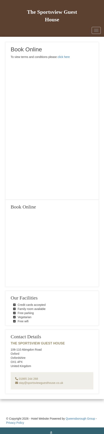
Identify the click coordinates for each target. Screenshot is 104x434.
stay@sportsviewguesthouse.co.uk (39, 382)
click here (64, 57)
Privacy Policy (15, 422)
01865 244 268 (26, 378)
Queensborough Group (80, 418)
